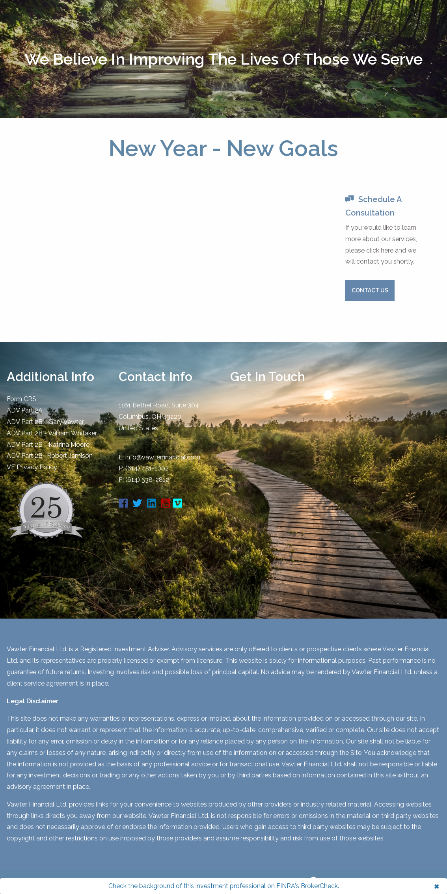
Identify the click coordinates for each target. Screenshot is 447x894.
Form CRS (21, 399)
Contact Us (370, 290)
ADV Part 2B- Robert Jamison (50, 455)
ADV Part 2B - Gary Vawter (45, 422)
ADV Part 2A (25, 410)
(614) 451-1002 (147, 468)
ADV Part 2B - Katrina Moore (48, 444)
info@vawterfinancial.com (162, 457)
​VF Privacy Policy (32, 467)
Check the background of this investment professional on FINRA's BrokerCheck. (223, 886)
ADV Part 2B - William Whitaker (52, 433)
